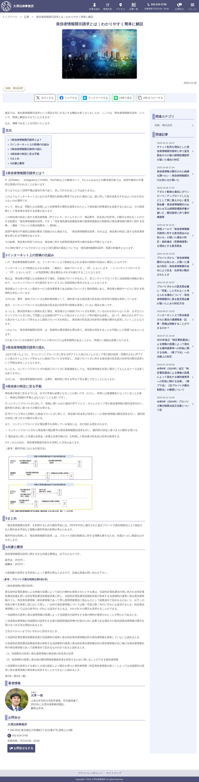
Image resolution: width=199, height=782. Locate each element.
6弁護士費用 (17, 163)
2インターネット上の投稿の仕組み (29, 144)
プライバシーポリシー (90, 773)
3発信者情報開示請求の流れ (26, 149)
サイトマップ (113, 773)
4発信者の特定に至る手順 (24, 154)
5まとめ (14, 158)
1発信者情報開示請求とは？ (26, 140)
